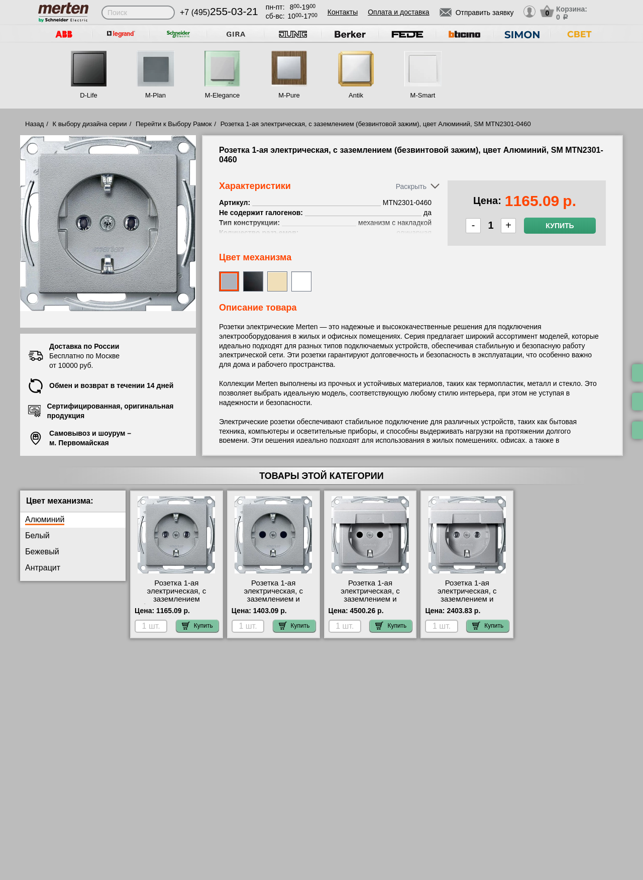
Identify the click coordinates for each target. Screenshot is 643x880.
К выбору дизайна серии (90, 124)
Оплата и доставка (398, 12)
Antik (356, 95)
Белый (37, 535)
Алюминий (44, 519)
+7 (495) (219, 12)
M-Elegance (222, 95)
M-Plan (155, 95)
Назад (34, 124)
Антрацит (42, 567)
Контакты (343, 12)
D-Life (88, 95)
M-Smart (423, 95)
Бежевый (42, 551)
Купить (560, 226)
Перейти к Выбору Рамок (174, 124)
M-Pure (289, 95)
